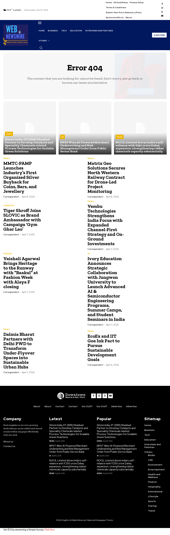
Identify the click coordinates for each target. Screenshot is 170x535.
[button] (40, 47)
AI (63, 136)
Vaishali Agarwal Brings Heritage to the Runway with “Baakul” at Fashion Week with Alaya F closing (21, 272)
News (9, 133)
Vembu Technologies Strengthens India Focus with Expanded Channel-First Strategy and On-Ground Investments (105, 225)
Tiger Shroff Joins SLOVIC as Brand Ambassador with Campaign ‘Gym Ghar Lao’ (22, 220)
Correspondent (11, 196)
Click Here (49, 529)
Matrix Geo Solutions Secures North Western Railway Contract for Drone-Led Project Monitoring (106, 177)
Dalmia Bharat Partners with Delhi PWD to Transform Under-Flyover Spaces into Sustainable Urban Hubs (19, 351)
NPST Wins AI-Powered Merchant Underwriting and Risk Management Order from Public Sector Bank (69, 449)
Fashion (7, 253)
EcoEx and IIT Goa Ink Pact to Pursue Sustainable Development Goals (103, 347)
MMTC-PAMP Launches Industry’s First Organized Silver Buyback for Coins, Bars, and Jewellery (21, 177)
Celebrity (8, 205)
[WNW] (71, 395)
